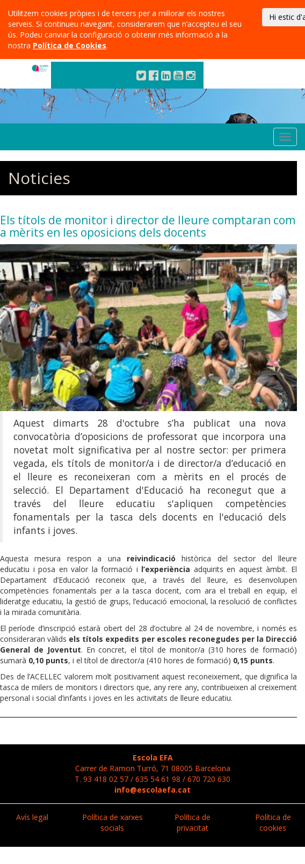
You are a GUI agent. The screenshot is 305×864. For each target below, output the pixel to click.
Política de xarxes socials (112, 822)
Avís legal (32, 817)
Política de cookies (273, 822)
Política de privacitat (192, 822)
